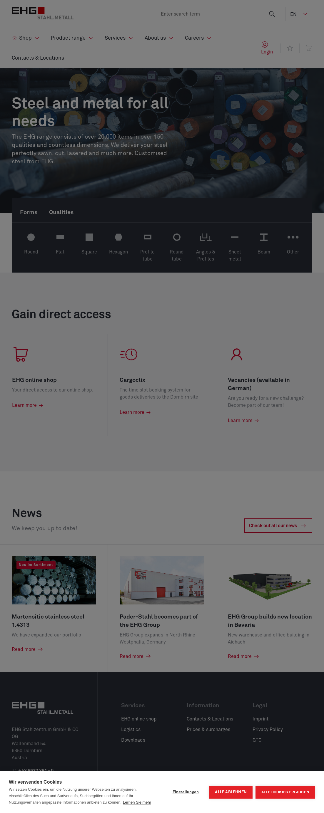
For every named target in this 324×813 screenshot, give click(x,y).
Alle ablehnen (231, 792)
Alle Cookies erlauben (285, 792)
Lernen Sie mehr (137, 802)
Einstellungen (185, 792)
